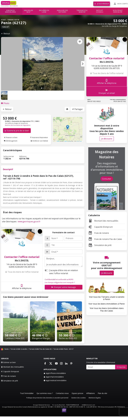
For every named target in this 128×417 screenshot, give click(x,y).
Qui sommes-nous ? (45, 393)
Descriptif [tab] (8, 169)
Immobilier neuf (28, 11)
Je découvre (106, 138)
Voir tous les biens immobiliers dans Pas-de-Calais (107, 309)
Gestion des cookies (78, 398)
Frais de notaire (98, 233)
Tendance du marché (82, 11)
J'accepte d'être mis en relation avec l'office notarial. (63, 272)
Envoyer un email (107, 91)
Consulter (106, 178)
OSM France (79, 141)
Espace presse (77, 393)
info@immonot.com (88, 405)
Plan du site (102, 393)
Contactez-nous (62, 393)
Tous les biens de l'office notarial (21, 271)
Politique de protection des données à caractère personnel (47, 398)
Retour (5, 33)
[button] (82, 64)
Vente (7, 349)
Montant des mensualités (103, 221)
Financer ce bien (10, 137)
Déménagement (10, 141)
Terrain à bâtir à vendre (18, 349)
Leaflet (57, 141)
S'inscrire (121, 367)
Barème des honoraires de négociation (17, 125)
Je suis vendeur (101, 4)
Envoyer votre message (63, 287)
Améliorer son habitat (39, 141)
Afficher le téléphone (21, 287)
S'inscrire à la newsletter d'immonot (100, 362)
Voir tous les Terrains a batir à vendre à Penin (106, 298)
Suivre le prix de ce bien (17, 130)
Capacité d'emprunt (100, 227)
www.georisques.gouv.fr (29, 221)
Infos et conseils (99, 11)
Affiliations (90, 393)
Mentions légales (95, 398)
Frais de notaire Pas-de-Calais (105, 239)
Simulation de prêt (100, 245)
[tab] (5, 103)
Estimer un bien (8, 362)
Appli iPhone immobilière (55, 373)
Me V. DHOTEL (22, 260)
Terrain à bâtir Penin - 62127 (63, 349)
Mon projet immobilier (118, 11)
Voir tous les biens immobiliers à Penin (107, 303)
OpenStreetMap (67, 141)
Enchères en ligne (44, 11)
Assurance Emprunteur (39, 137)
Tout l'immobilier (27, 393)
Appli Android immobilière (55, 380)
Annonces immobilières (10, 11)
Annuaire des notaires (62, 11)
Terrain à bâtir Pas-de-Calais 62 (40, 349)
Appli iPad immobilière (54, 377)
